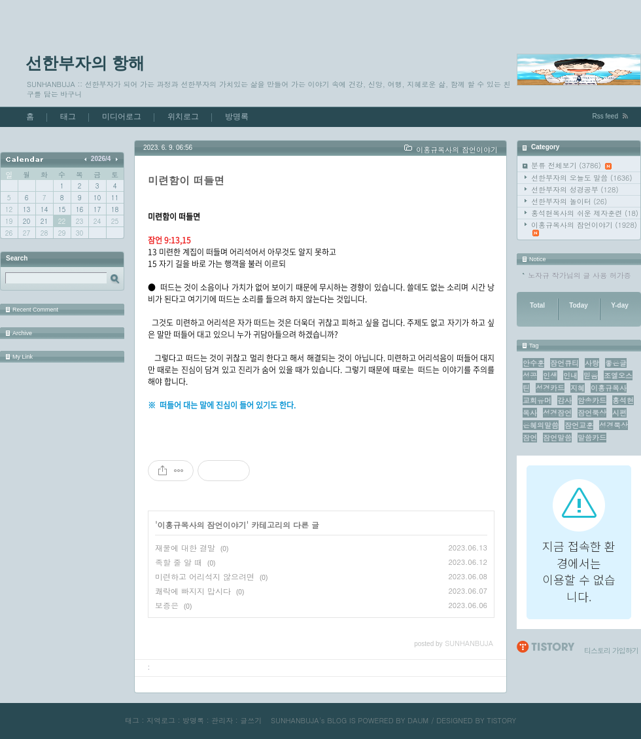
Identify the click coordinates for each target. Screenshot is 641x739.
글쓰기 (251, 720)
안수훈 (533, 363)
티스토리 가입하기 (611, 650)
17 (97, 209)
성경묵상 (613, 425)
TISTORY (501, 720)
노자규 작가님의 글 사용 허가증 (579, 275)
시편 (619, 413)
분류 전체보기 (571, 165)
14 (44, 209)
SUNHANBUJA (295, 720)
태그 (68, 116)
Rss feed (605, 116)
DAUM (417, 720)
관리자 (222, 720)
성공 (530, 375)
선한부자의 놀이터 (569, 201)
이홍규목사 (609, 388)
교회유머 (537, 400)
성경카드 (550, 388)
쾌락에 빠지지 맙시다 (193, 590)
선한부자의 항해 (85, 63)
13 (26, 209)
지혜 (577, 388)
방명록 (237, 116)
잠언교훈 (578, 425)
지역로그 (161, 720)
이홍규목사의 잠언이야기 (584, 228)
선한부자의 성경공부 (575, 189)
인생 (550, 375)
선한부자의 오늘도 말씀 (581, 178)
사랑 (592, 363)
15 (61, 209)
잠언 (530, 437)
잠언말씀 (557, 437)
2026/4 (101, 158)
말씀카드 (592, 437)
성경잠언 (557, 413)
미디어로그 (121, 116)
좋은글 (616, 363)
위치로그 (183, 116)
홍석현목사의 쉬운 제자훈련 (584, 213)
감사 (564, 400)
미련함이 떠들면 (186, 180)
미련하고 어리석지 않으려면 (204, 576)
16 (79, 209)
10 (97, 197)
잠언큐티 (564, 363)
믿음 (590, 375)
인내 (570, 375)
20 (26, 221)
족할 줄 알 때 (178, 562)
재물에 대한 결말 (185, 547)
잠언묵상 (592, 413)
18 (114, 209)
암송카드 (592, 400)
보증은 (167, 605)
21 (44, 221)
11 (114, 197)
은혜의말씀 (541, 425)
